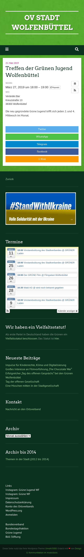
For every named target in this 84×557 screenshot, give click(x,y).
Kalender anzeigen (67, 311)
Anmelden (12, 514)
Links (9, 485)
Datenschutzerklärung (18, 502)
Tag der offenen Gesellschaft (22, 381)
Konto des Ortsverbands (20, 506)
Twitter (42, 129)
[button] (74, 90)
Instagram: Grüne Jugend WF (22, 489)
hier (57, 338)
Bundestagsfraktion (17, 528)
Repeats (55, 87)
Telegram (42, 144)
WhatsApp (42, 136)
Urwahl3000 (51, 548)
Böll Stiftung (13, 536)
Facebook (42, 151)
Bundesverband (15, 524)
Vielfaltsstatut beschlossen (21, 338)
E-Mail (42, 159)
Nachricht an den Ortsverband (23, 409)
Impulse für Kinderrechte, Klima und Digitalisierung (36, 365)
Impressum (12, 498)
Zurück (10, 179)
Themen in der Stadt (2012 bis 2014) (27, 459)
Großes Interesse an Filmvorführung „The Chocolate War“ (39, 369)
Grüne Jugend (14, 532)
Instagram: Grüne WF (18, 494)
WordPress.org (14, 510)
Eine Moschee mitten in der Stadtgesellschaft (32, 385)
